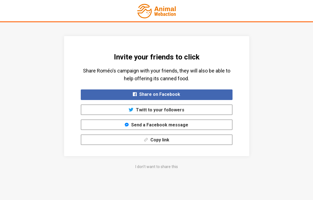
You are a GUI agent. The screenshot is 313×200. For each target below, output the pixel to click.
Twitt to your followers (156, 109)
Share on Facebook (156, 94)
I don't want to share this (156, 166)
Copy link (156, 139)
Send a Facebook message (156, 125)
